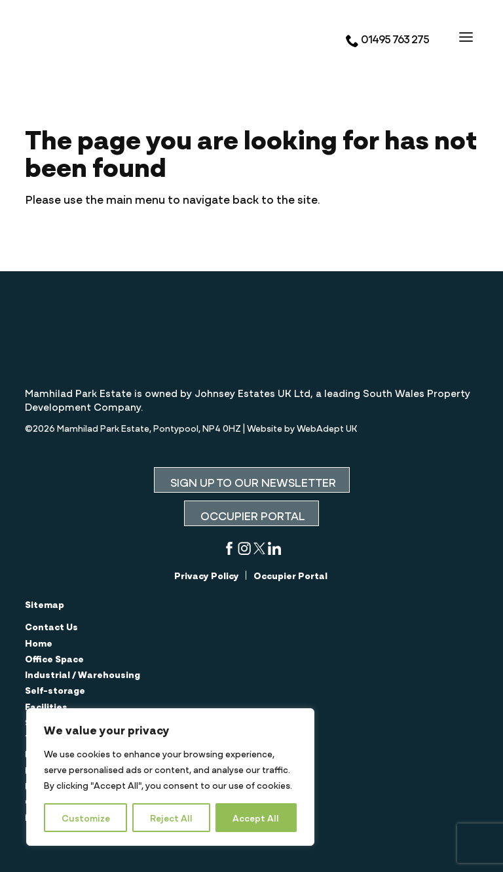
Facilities (46, 706)
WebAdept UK (327, 427)
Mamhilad (103, 37)
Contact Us (51, 626)
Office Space (54, 658)
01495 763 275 (387, 38)
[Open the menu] (466, 36)
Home (38, 642)
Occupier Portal (290, 575)
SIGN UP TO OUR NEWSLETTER (252, 481)
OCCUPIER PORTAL (251, 515)
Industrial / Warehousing (82, 674)
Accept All (256, 817)
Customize (86, 817)
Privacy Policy (206, 575)
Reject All (171, 817)
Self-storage (55, 689)
